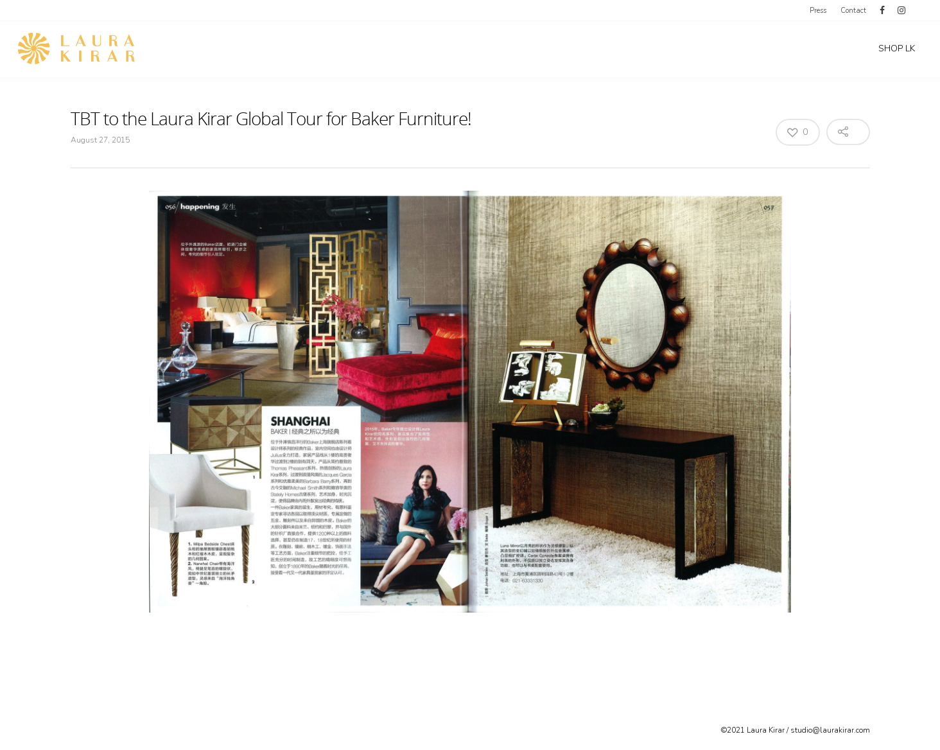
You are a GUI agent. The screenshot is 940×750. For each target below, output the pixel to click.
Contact (853, 10)
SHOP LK (896, 48)
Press (818, 10)
